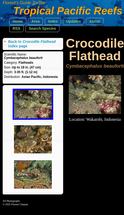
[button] (17, 21)
